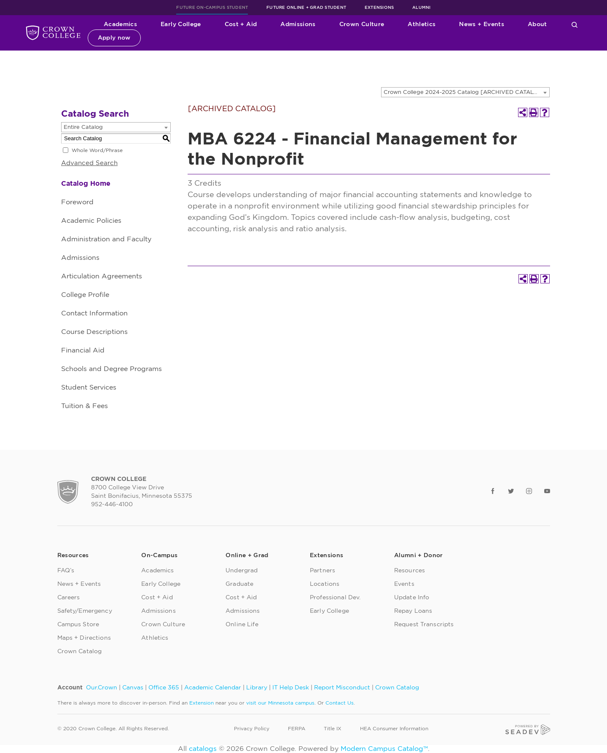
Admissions (298, 24)
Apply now (114, 38)
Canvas (132, 688)
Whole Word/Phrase (97, 150)
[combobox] (465, 92)
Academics (120, 24)
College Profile (85, 294)
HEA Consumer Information (394, 728)
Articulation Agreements (101, 276)
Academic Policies (91, 220)
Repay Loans (413, 611)
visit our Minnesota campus (280, 702)
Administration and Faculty (106, 239)
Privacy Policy (251, 728)
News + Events (481, 24)
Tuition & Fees (84, 406)
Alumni (421, 7)
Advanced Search (89, 163)
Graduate (239, 584)
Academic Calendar (212, 688)
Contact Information (94, 313)
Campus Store (78, 625)
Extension (201, 702)
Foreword (77, 202)
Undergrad (242, 571)
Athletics (421, 24)
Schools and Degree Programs (111, 369)
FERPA (296, 728)
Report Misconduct (342, 688)
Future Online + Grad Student (306, 7)
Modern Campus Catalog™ (384, 748)
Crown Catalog (79, 651)
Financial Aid (83, 350)
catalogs (203, 748)
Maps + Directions (84, 638)
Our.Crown (101, 688)
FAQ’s (66, 571)
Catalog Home (85, 183)
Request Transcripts (424, 625)
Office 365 (163, 688)
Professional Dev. (335, 598)
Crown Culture (361, 24)
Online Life (242, 625)
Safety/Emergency (84, 611)
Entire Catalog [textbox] (83, 127)
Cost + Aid (241, 24)
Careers (68, 598)
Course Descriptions (94, 331)
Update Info (412, 598)
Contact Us (339, 702)
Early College (181, 24)
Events (404, 584)
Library (256, 688)
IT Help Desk (290, 688)
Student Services (88, 387)
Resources (409, 571)
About (537, 24)
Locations (324, 584)
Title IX (332, 728)
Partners (322, 571)
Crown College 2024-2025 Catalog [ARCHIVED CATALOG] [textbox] (464, 92)
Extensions (379, 7)
